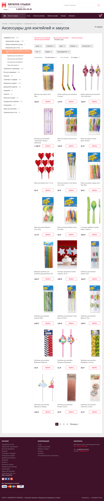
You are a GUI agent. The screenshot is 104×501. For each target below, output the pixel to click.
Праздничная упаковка (13, 101)
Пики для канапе (77, 38)
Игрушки (8, 76)
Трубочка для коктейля (15, 56)
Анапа (5, 9)
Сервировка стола (30, 23)
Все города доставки (80, 446)
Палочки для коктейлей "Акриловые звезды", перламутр (41, 140)
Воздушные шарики (12, 83)
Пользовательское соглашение (48, 455)
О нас (28, 16)
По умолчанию (50, 57)
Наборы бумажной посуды (15, 44)
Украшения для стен (12, 112)
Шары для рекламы (12, 109)
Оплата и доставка (39, 16)
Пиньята (8, 94)
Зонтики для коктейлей (41, 39)
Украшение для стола (14, 47)
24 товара (74, 57)
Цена (37, 46)
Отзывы (63, 16)
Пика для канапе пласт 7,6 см (43, 183)
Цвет (61, 46)
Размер (72, 46)
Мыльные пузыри (11, 98)
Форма (47, 51)
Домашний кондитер (12, 87)
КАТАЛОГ (5, 441)
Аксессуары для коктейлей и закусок (17, 51)
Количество (86, 46)
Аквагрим (8, 90)
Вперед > (74, 424)
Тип (37, 51)
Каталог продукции (15, 23)
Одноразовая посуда (14, 41)
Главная (4, 23)
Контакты (72, 16)
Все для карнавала (12, 72)
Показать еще (59, 39)
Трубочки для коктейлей (42, 38)
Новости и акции (53, 16)
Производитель (62, 51)
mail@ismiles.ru (84, 451)
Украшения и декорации (13, 68)
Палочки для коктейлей (61, 38)
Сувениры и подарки (12, 79)
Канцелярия (9, 105)
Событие (49, 46)
